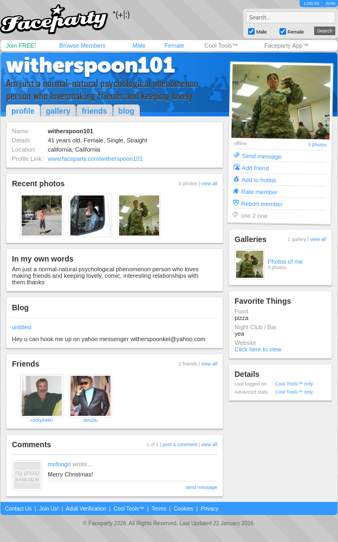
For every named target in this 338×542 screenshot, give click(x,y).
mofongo (59, 464)
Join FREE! (21, 45)
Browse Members (82, 45)
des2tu (90, 420)
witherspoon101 (90, 65)
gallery (58, 111)
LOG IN (311, 3)
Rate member (259, 191)
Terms (159, 509)
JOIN (330, 3)
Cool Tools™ (221, 45)
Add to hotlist (259, 179)
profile (23, 111)
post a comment (179, 444)
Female (174, 45)
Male (138, 45)
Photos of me (285, 261)
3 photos (317, 145)
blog (127, 111)
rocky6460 (41, 420)
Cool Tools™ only (294, 384)
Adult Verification (86, 509)
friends (94, 111)
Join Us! (48, 509)
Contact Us (18, 509)
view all (209, 183)
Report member (262, 203)
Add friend (255, 167)
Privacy (210, 509)
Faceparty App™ (286, 45)
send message (201, 487)
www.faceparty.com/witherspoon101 (95, 158)
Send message (262, 155)
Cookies (183, 509)
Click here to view (258, 349)
